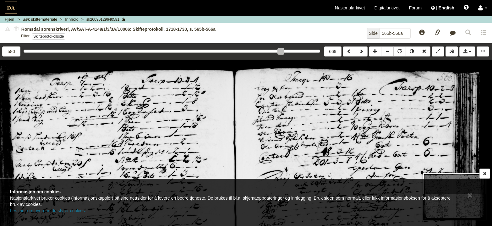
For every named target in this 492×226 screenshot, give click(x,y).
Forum (415, 7)
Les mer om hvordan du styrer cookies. (48, 210)
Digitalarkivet (387, 7)
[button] (482, 8)
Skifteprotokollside (48, 36)
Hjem (9, 19)
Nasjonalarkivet (350, 7)
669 (332, 51)
